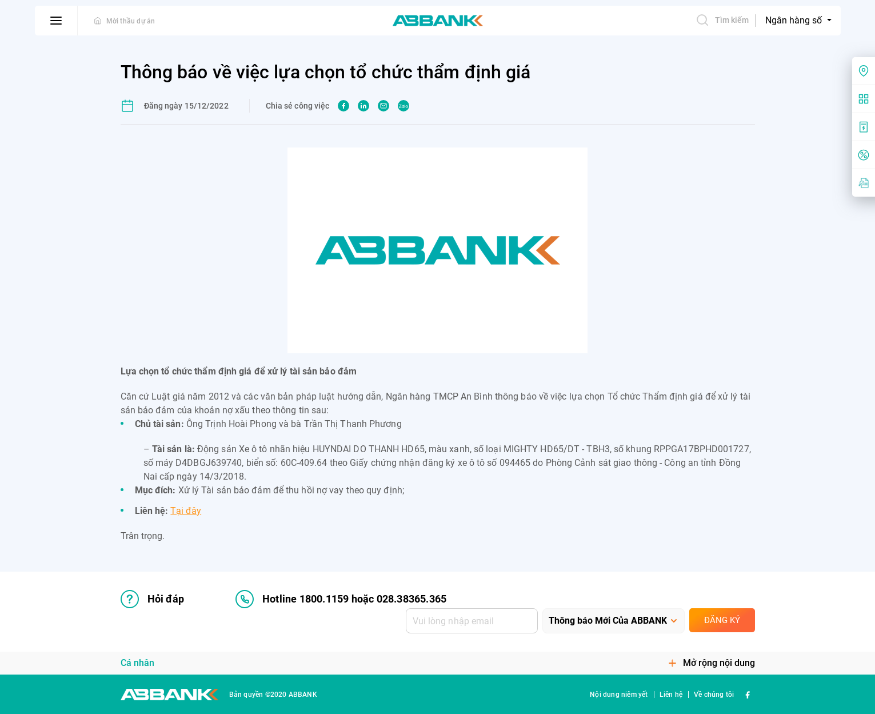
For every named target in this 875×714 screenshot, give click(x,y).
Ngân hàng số (794, 20)
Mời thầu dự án (130, 21)
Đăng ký (722, 620)
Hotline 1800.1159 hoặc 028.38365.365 (340, 599)
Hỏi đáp (152, 599)
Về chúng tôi (714, 695)
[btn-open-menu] (56, 20)
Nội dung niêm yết (619, 695)
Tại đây (185, 510)
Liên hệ (671, 695)
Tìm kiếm (722, 20)
